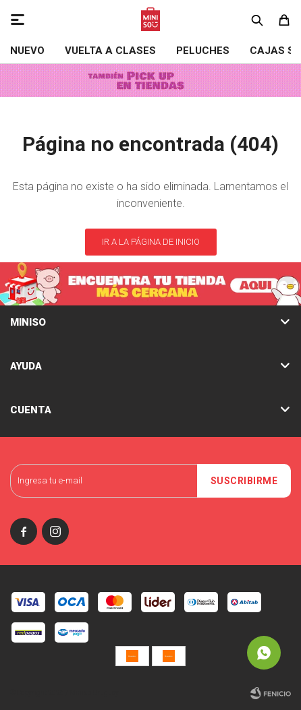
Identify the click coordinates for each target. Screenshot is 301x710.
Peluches (202, 51)
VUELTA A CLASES (110, 51)
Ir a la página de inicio (151, 242)
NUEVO (27, 51)
